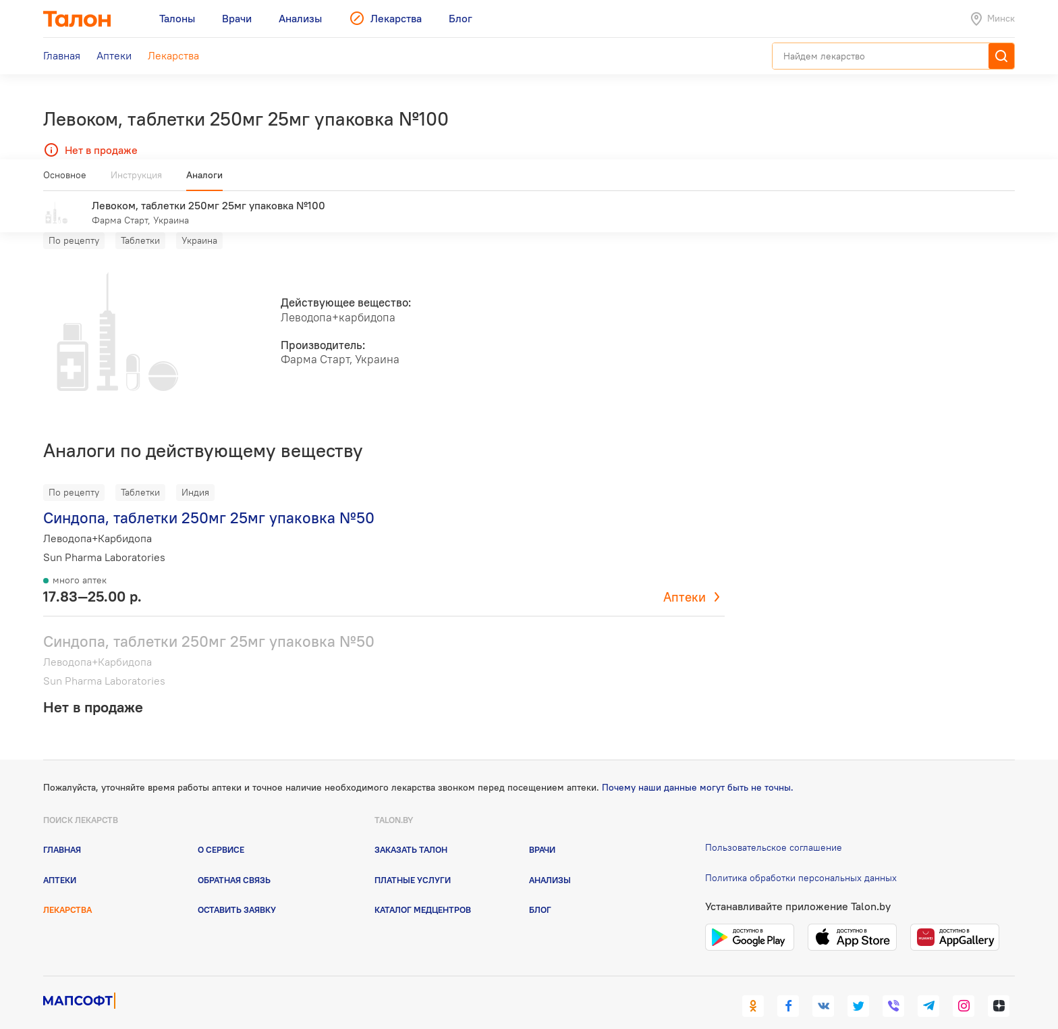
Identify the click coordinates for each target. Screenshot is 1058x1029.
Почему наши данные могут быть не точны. (698, 768)
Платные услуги (412, 860)
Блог (540, 890)
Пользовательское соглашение (773, 828)
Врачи (542, 829)
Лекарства (67, 890)
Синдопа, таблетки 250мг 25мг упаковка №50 (208, 498)
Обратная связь (234, 860)
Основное (64, 180)
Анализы (550, 860)
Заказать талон (410, 829)
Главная (62, 829)
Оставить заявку (237, 890)
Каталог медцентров (422, 890)
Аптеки (684, 577)
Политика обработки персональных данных (801, 858)
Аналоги (204, 180)
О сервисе (221, 829)
